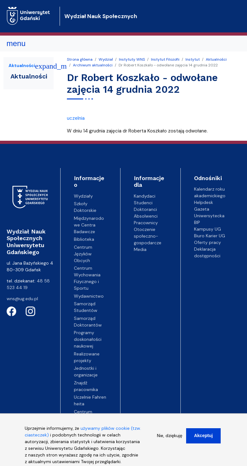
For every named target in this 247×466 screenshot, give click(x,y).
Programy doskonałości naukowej (87, 339)
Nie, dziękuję (169, 439)
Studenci (143, 203)
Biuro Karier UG (209, 236)
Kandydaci (144, 196)
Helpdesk (203, 202)
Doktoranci (145, 209)
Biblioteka (84, 239)
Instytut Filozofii (165, 59)
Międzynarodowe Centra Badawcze (89, 224)
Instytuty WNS (132, 59)
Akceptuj (203, 439)
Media (140, 249)
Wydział (106, 59)
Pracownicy (146, 223)
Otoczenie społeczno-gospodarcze (147, 236)
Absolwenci (146, 216)
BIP (197, 222)
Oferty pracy (207, 242)
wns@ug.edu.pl (22, 298)
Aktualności (216, 59)
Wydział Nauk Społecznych (100, 16)
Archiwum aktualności (93, 65)
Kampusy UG (207, 229)
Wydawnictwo (89, 296)
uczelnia (76, 118)
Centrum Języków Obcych (83, 253)
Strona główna (80, 59)
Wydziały (83, 196)
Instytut (192, 59)
